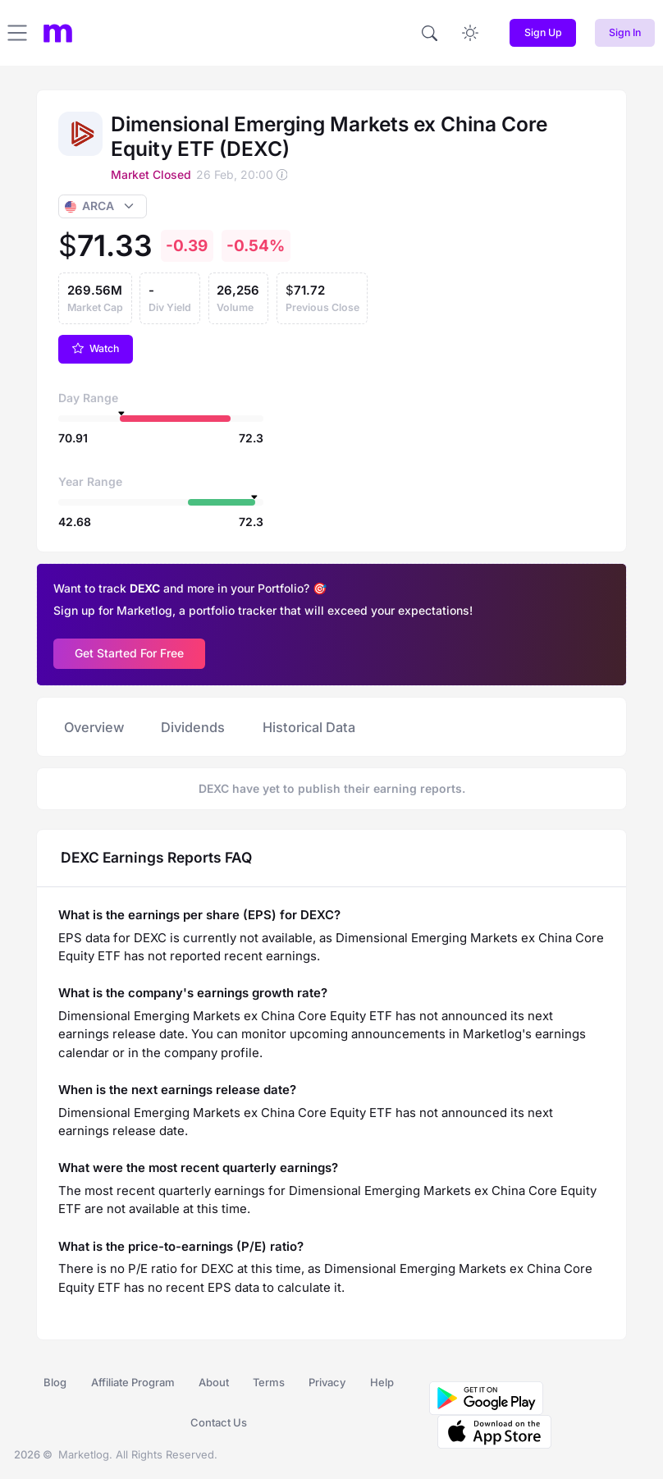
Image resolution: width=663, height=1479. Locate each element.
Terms (269, 1382)
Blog (54, 1382)
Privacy (327, 1382)
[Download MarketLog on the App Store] (490, 1430)
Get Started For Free (129, 653)
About (214, 1382)
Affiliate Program (133, 1382)
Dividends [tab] (193, 727)
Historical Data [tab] (309, 727)
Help (382, 1382)
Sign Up (543, 32)
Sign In (625, 32)
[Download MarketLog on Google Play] (486, 1396)
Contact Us (218, 1422)
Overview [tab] (94, 727)
